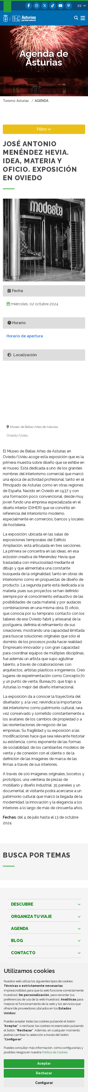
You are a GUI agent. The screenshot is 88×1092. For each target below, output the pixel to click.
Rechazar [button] (44, 1073)
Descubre (22, 904)
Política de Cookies (55, 1052)
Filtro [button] (49, 128)
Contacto (23, 952)
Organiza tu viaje (31, 916)
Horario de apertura (25, 336)
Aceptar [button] (44, 1063)
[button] (81, 6)
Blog (17, 940)
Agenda (19, 928)
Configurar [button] (44, 1083)
